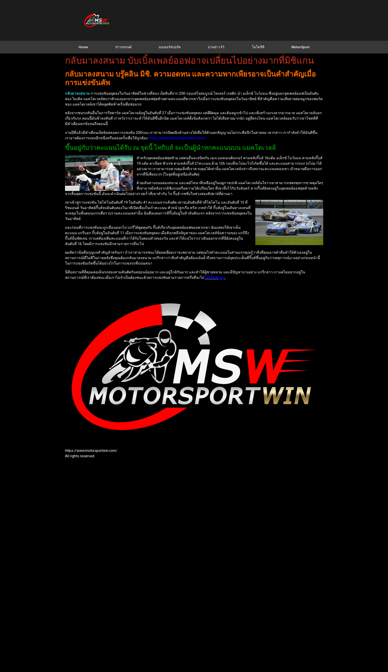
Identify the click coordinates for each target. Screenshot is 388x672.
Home (83, 47)
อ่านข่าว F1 (216, 47)
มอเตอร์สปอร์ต (170, 47)
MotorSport (301, 47)
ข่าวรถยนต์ (123, 47)
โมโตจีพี (258, 47)
